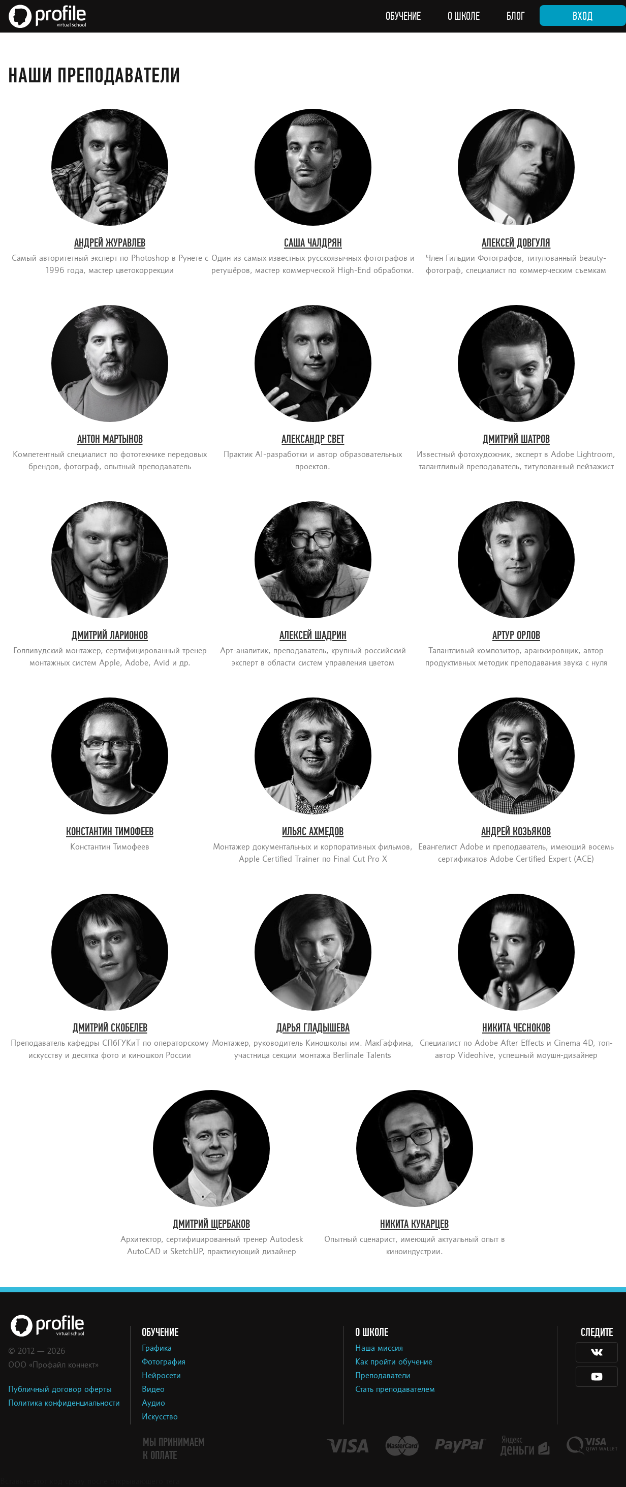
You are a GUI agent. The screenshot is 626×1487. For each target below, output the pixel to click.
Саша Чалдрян (313, 243)
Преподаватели (383, 1376)
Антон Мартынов (110, 439)
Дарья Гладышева (313, 1028)
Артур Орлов (516, 635)
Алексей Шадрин (313, 635)
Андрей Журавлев (109, 243)
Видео (153, 1390)
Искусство (160, 1417)
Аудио (153, 1404)
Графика (157, 1349)
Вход (583, 16)
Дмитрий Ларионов (110, 635)
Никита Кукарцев (414, 1224)
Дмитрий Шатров (516, 439)
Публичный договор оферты (60, 1390)
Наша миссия (379, 1349)
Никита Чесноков (516, 1028)
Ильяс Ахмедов (312, 831)
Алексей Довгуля (516, 243)
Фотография (163, 1362)
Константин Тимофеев (109, 831)
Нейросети (161, 1376)
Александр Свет (312, 439)
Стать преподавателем (395, 1390)
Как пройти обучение (393, 1362)
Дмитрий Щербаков (211, 1224)
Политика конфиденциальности (64, 1404)
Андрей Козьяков (516, 831)
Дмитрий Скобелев (110, 1028)
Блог (516, 16)
